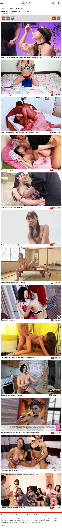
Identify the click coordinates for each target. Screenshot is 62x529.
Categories (10, 8)
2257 (35, 515)
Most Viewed (12, 18)
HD (58, 18)
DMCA (27, 515)
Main (2, 8)
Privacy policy (45, 515)
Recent (8, 18)
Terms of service (16, 515)
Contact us (4, 515)
